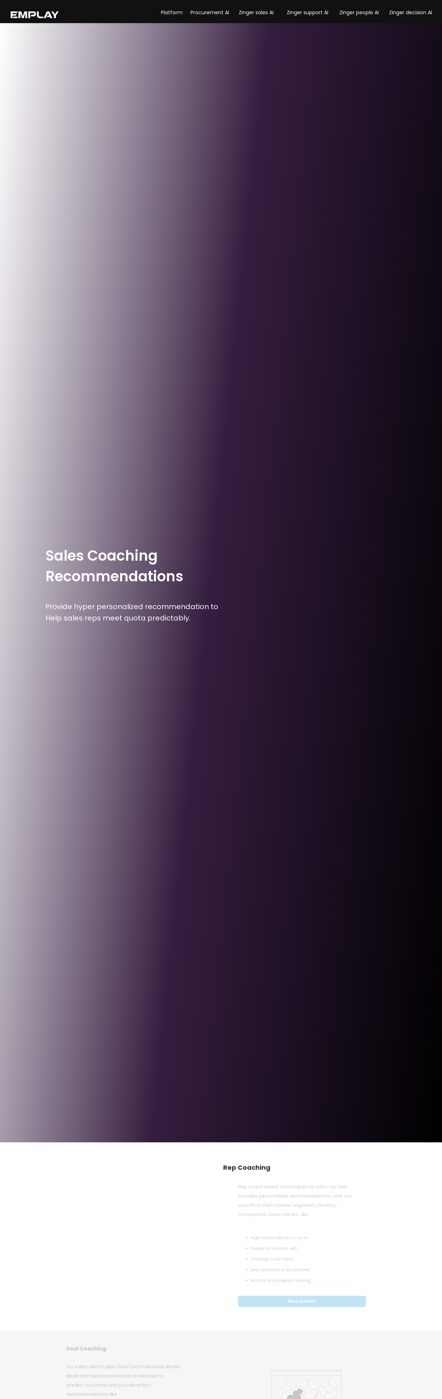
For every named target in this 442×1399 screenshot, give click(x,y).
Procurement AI (209, 12)
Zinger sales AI (256, 12)
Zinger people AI (359, 12)
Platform (172, 12)
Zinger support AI (307, 12)
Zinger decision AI (410, 12)
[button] (153, 12)
